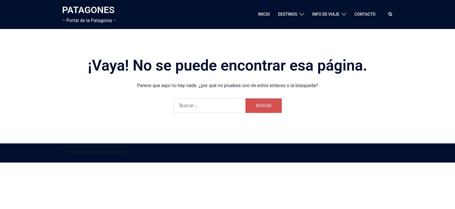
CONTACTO (364, 14)
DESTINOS (287, 14)
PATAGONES (88, 9)
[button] (390, 14)
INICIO (264, 14)
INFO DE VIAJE (325, 14)
